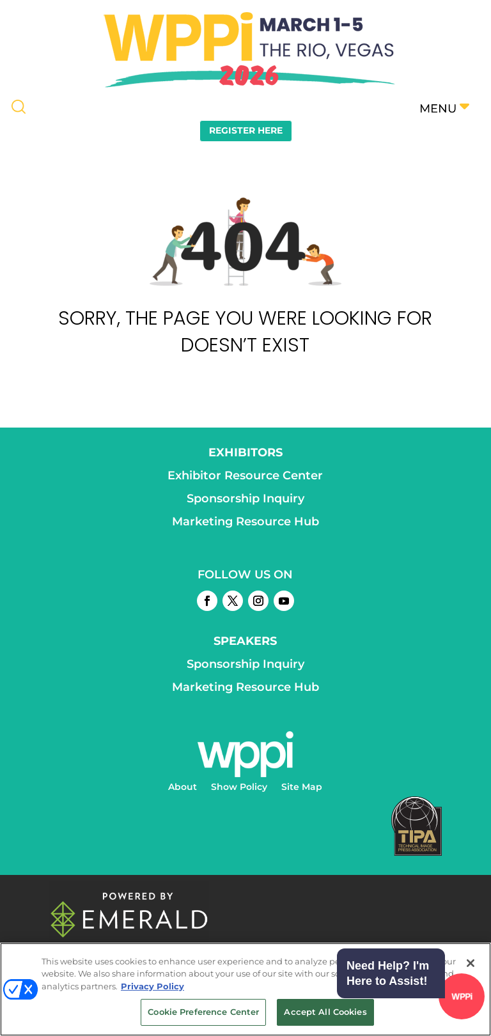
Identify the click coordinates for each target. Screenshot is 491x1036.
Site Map (301, 787)
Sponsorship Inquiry (245, 498)
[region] (245, 989)
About (182, 787)
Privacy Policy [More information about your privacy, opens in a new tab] (152, 986)
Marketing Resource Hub (245, 521)
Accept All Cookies (325, 1012)
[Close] (470, 963)
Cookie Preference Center (203, 1012)
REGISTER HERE (246, 130)
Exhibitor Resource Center (245, 475)
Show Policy (239, 787)
